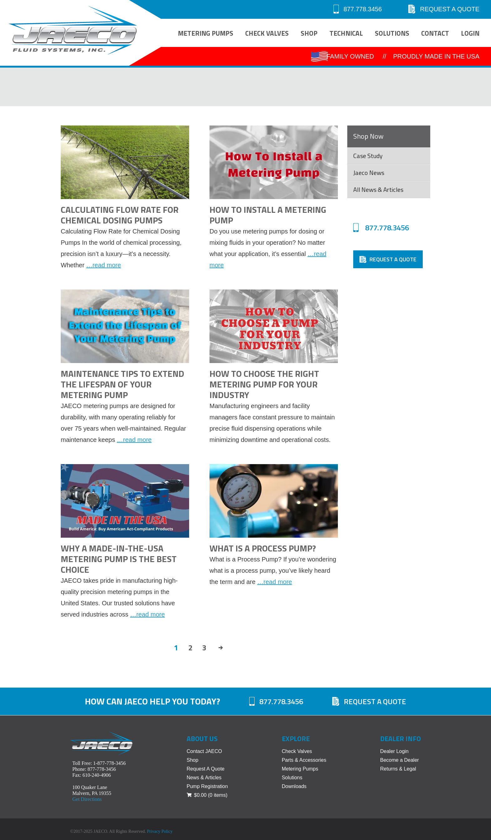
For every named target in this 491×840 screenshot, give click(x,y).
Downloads (294, 786)
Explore (296, 738)
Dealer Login (394, 751)
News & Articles (204, 777)
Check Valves (267, 33)
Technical (346, 33)
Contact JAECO (204, 751)
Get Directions (87, 799)
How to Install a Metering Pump (267, 215)
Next (221, 647)
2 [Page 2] (190, 647)
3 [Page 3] (204, 647)
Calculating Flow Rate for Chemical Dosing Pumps (119, 215)
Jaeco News (368, 172)
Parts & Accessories (304, 760)
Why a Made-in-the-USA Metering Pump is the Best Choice (119, 558)
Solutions (392, 33)
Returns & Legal (398, 768)
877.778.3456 (357, 9)
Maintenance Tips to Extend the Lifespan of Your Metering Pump (122, 384)
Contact (435, 33)
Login (470, 33)
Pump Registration (207, 786)
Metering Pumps (205, 33)
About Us (202, 738)
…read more (103, 265)
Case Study (368, 156)
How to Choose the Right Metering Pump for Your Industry (264, 384)
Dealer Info (400, 738)
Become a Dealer (399, 760)
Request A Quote (443, 9)
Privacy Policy (160, 831)
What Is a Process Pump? (262, 548)
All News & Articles (378, 189)
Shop (309, 33)
